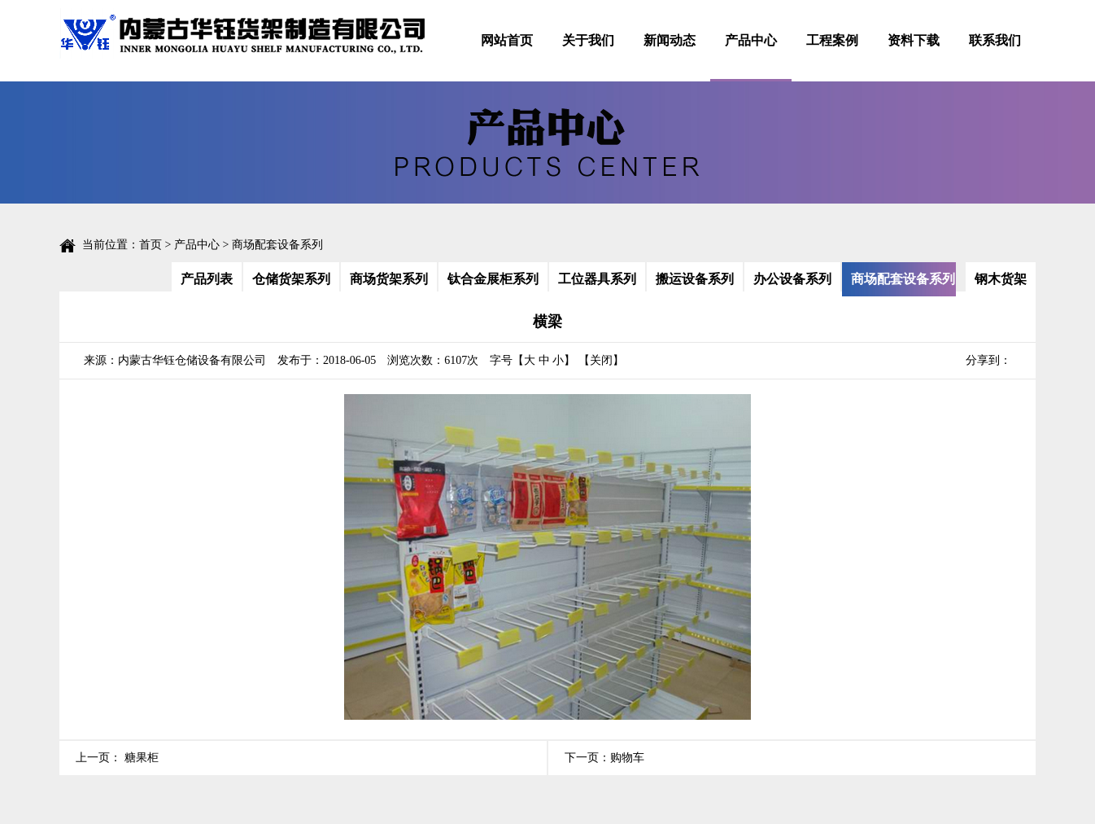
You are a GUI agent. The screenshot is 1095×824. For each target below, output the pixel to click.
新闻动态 (669, 40)
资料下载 (914, 40)
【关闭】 (601, 360)
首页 (150, 245)
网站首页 (507, 40)
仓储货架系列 (291, 279)
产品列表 (207, 279)
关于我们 (588, 40)
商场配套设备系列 (903, 279)
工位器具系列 (597, 279)
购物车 (627, 758)
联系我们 (995, 40)
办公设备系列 (792, 279)
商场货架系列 (389, 279)
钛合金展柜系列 (493, 279)
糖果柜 (140, 758)
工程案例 (832, 40)
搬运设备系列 (695, 279)
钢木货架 (1001, 279)
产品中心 (751, 40)
